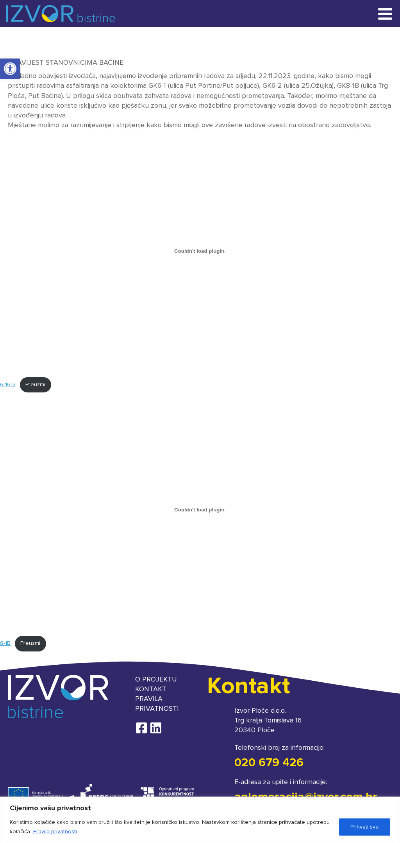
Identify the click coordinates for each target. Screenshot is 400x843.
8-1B (5, 643)
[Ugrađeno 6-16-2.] (200, 251)
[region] (200, 820)
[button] (10, 69)
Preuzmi (35, 384)
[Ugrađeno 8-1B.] (200, 509)
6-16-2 (8, 384)
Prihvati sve (364, 827)
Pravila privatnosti (55, 831)
